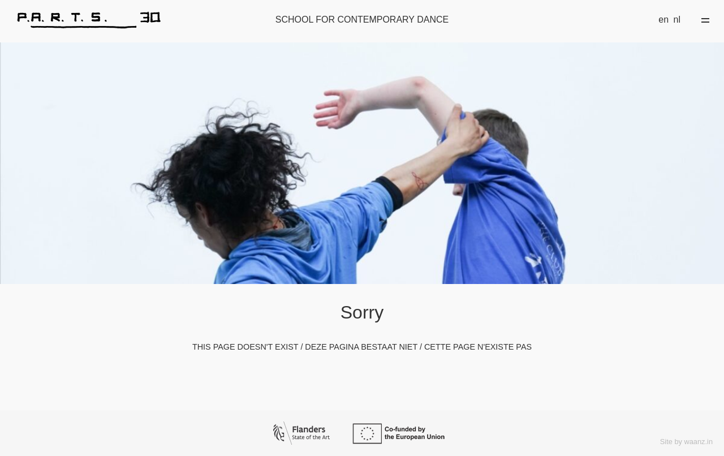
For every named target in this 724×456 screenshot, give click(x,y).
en (663, 19)
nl (677, 19)
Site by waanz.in (686, 441)
